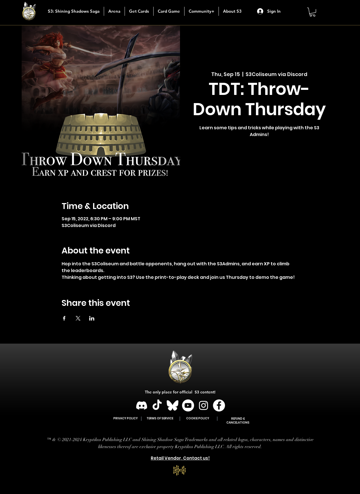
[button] (139, 11)
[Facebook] (219, 405)
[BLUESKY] (172, 405)
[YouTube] (188, 405)
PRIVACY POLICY (125, 418)
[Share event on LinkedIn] (91, 318)
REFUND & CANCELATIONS (237, 421)
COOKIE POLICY (197, 418)
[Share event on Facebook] (64, 318)
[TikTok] (157, 405)
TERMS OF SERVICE (160, 418)
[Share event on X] (78, 318)
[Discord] (142, 405)
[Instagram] (203, 405)
